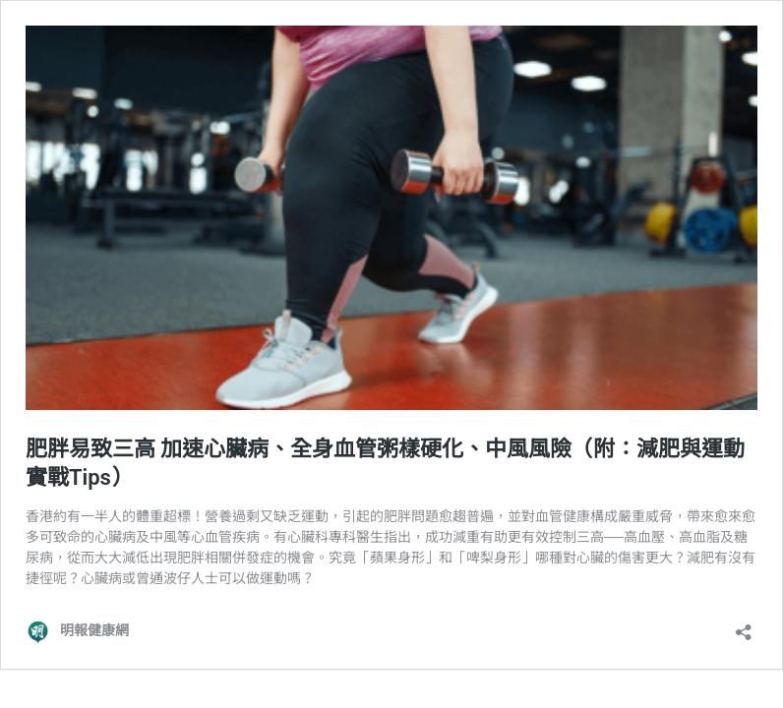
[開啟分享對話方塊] (743, 626)
